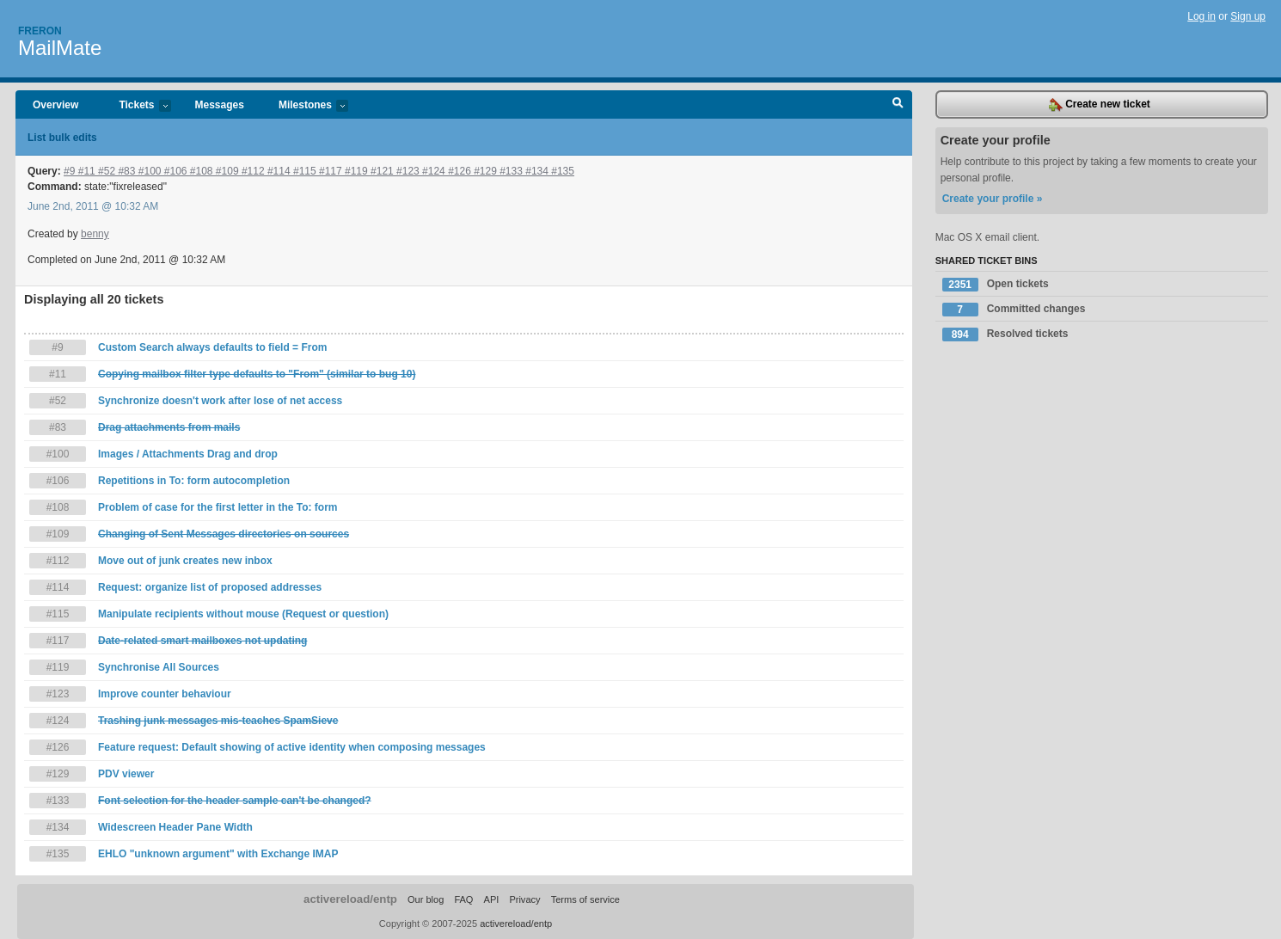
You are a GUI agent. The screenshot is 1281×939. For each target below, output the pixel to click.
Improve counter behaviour (164, 694)
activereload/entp (350, 899)
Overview (55, 105)
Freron (40, 31)
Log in (1201, 16)
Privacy (524, 899)
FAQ (463, 899)
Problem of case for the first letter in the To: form (217, 507)
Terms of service (585, 899)
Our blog (426, 899)
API (492, 899)
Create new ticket (1099, 105)
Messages (219, 105)
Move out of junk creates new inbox (185, 561)
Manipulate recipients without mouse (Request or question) (243, 614)
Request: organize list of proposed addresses (210, 587)
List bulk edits (62, 138)
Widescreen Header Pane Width (175, 827)
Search (898, 105)
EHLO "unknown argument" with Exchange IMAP (218, 854)
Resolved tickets (1005, 334)
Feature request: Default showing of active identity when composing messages (292, 747)
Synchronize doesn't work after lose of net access (220, 401)
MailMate (59, 47)
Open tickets (995, 285)
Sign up (1248, 16)
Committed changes (1014, 309)
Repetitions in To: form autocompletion (194, 481)
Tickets (135, 106)
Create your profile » (992, 199)
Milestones (304, 106)
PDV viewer (126, 774)
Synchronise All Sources (158, 667)
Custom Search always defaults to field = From (212, 347)
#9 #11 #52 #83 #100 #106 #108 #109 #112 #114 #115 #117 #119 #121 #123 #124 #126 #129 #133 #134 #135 (319, 171)
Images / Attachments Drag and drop (188, 454)
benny (95, 234)
